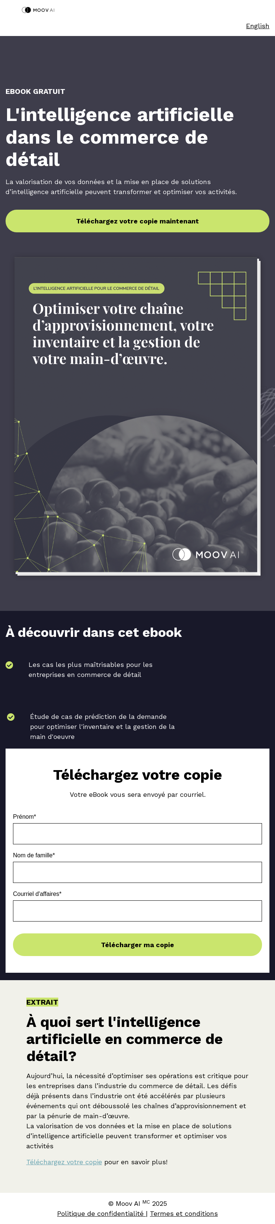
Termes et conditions (184, 1213)
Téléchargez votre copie (64, 1162)
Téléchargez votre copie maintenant (137, 221)
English (257, 26)
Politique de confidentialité (101, 1213)
